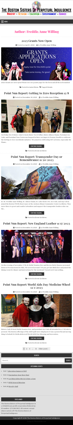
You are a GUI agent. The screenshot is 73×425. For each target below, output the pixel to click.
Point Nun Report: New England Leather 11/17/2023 (36, 223)
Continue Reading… (37, 146)
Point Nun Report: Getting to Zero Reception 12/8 (36, 93)
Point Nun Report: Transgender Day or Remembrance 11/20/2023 (36, 158)
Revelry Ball (13, 386)
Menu (6, 21)
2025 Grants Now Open (36, 40)
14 (36, 349)
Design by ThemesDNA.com (36, 421)
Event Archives (41, 151)
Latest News (33, 87)
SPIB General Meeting (16, 382)
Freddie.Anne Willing (48, 45)
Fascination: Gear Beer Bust (18, 375)
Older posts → (44, 349)
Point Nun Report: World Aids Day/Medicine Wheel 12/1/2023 (36, 286)
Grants (49, 87)
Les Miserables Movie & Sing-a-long (22, 379)
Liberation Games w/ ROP (17, 371)
